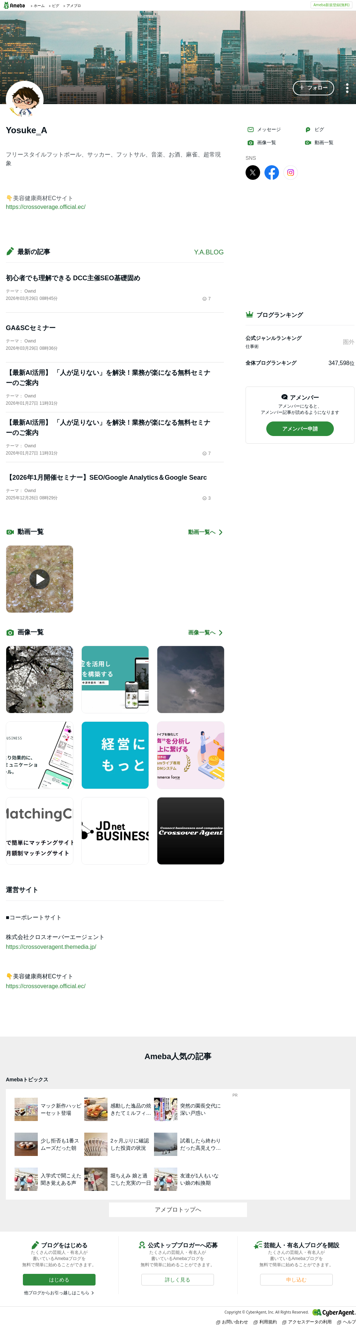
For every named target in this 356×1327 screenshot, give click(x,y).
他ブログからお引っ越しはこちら (56, 1292)
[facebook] (271, 172)
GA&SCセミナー (31, 328)
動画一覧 (318, 142)
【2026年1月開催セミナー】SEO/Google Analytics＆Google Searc (106, 477)
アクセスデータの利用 (307, 1322)
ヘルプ (346, 1322)
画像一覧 (261, 142)
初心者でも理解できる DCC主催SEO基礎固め (73, 278)
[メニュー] (347, 88)
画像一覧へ (206, 632)
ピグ (314, 129)
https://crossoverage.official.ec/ (45, 207)
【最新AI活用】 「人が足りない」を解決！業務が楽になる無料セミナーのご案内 (108, 378)
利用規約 (265, 1322)
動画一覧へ (206, 532)
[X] (253, 172)
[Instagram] (290, 172)
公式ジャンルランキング (274, 338)
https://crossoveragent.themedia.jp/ (51, 947)
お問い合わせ (232, 1322)
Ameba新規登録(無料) (331, 4)
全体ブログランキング (271, 363)
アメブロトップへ (178, 1210)
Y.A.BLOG (209, 252)
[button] (313, 88)
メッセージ (264, 129)
